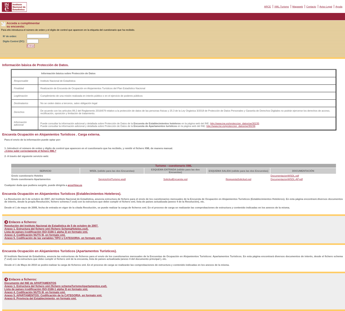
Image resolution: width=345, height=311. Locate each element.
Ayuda (338, 6)
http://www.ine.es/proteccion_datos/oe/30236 (230, 126)
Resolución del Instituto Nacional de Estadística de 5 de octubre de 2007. (51, 225)
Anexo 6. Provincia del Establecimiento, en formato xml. (40, 298)
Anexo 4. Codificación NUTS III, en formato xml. (35, 235)
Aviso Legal (325, 6)
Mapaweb (297, 6)
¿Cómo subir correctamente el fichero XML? (30, 151)
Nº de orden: (10, 36)
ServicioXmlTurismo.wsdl (112, 179)
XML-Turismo (281, 6)
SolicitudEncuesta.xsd (175, 179)
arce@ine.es (75, 185)
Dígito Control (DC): (14, 41)
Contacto (311, 6)
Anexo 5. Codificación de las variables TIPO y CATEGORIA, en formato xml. (52, 238)
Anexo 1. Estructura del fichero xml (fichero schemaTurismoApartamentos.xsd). (55, 286)
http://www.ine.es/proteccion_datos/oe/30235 (234, 123)
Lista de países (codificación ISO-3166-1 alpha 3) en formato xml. (46, 231)
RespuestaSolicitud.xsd (238, 179)
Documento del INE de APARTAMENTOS (30, 283)
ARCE (267, 6)
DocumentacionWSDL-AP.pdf (287, 179)
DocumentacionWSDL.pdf (285, 175)
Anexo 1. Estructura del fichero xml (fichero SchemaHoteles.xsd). (46, 228)
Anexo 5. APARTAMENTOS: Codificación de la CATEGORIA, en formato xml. (53, 295)
